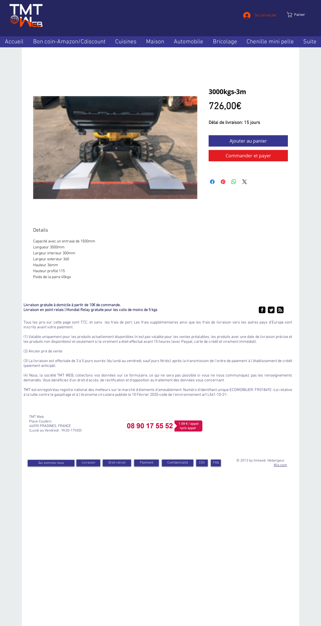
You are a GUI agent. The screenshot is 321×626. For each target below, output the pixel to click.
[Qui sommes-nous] (51, 463)
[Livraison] (88, 463)
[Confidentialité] (177, 463)
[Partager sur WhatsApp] (233, 181)
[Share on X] (244, 181)
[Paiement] (146, 463)
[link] (299, 14)
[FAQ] (216, 463)
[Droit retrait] (117, 463)
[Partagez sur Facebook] (212, 181)
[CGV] (202, 463)
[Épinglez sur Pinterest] (223, 181)
